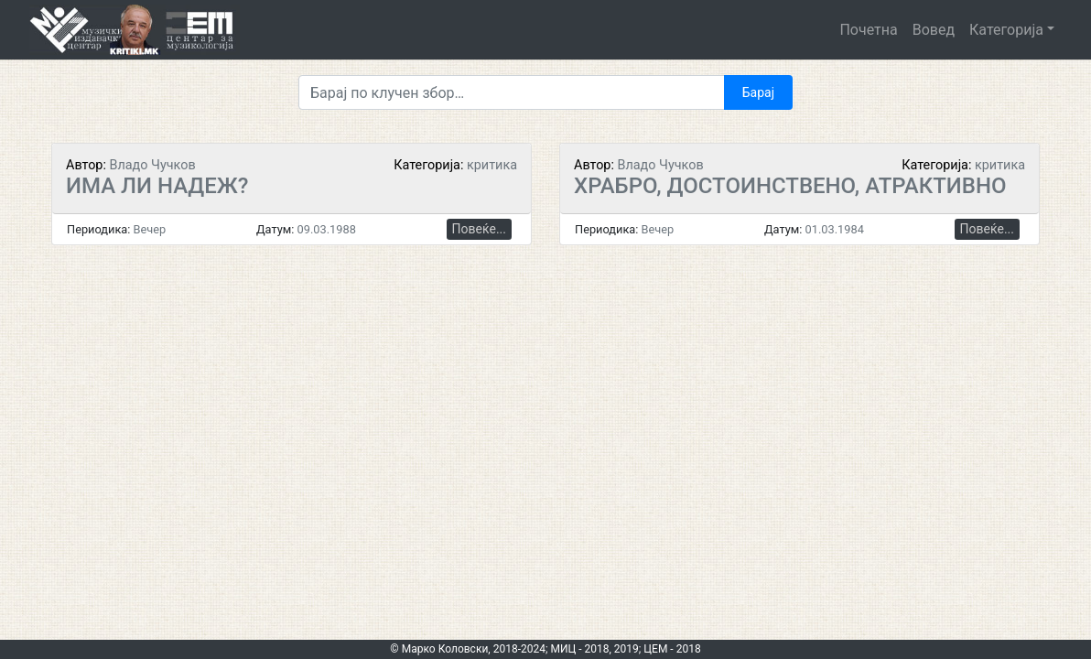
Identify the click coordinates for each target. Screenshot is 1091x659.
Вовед (934, 29)
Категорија (1006, 29)
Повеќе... (479, 228)
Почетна (868, 29)
